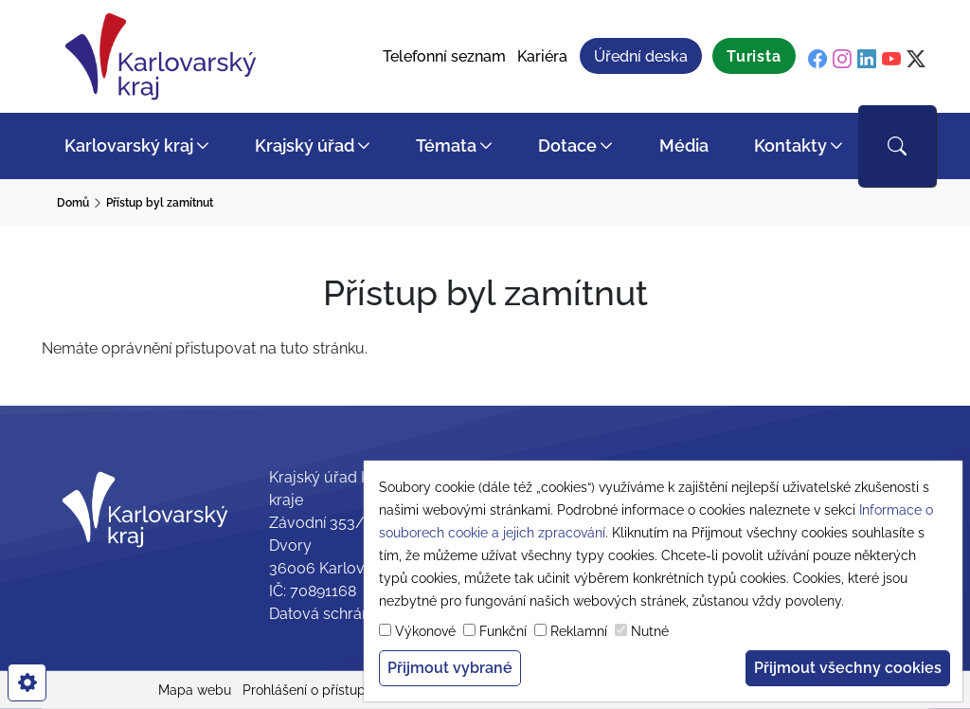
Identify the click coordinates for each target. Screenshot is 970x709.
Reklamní (578, 631)
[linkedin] (866, 59)
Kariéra (542, 56)
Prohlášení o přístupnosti (318, 690)
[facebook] (817, 59)
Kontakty (790, 145)
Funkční (503, 631)
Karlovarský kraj (128, 145)
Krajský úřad (304, 145)
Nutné (650, 631)
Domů (73, 202)
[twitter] (916, 59)
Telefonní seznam (444, 56)
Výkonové (425, 631)
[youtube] (891, 59)
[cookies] (27, 682)
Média (684, 145)
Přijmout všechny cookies (848, 668)
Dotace (567, 145)
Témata (446, 145)
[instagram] (842, 59)
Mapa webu (194, 690)
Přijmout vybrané (449, 668)
